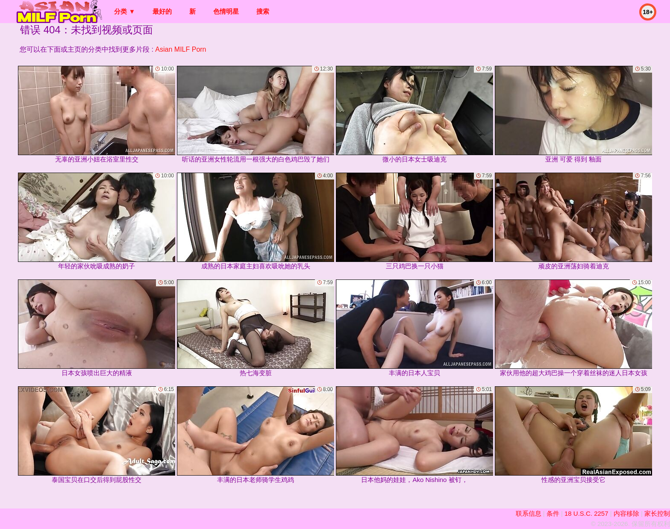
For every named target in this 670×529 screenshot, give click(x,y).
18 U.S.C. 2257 (586, 513)
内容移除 (626, 513)
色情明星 (226, 11)
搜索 (262, 11)
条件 (553, 513)
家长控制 (657, 513)
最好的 (162, 11)
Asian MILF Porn (180, 49)
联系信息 (528, 513)
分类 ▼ (124, 11)
